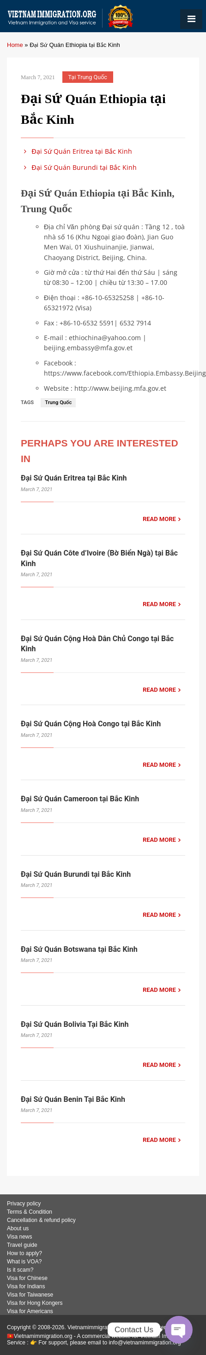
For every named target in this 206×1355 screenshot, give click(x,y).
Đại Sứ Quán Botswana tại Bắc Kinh (79, 949)
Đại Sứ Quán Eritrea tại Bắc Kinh (76, 151)
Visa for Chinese (27, 1278)
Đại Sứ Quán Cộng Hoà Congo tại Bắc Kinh (91, 723)
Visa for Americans (30, 1311)
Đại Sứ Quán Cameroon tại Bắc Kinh (80, 798)
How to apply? (24, 1253)
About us (18, 1228)
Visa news (19, 1236)
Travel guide (22, 1245)
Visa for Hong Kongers (35, 1303)
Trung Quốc (58, 402)
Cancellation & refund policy (41, 1220)
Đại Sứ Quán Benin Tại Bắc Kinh (73, 1099)
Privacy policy (24, 1203)
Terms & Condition (29, 1212)
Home (15, 44)
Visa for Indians (26, 1286)
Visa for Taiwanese (30, 1294)
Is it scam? (20, 1270)
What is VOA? (24, 1261)
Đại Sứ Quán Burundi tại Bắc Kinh (79, 167)
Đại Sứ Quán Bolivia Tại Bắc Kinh (75, 1024)
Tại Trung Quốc (87, 77)
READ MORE (159, 518)
